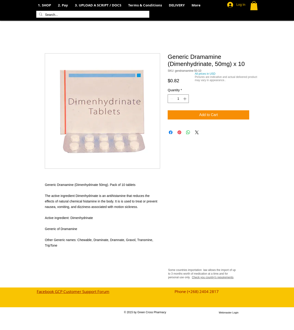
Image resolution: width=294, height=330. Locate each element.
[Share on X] (197, 132)
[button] (62, 5)
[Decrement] (171, 99)
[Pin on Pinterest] (179, 132)
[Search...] (92, 15)
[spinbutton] (178, 99)
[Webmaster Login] (229, 312)
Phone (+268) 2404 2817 (197, 291)
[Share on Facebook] (170, 132)
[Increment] (185, 99)
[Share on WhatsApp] (188, 132)
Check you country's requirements (212, 277)
